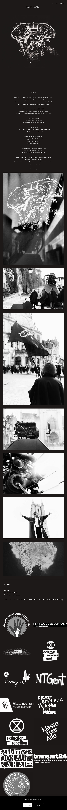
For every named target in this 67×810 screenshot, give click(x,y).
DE (61, 3)
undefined (38, 799)
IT (63, 3)
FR (58, 3)
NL (53, 3)
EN (56, 3)
